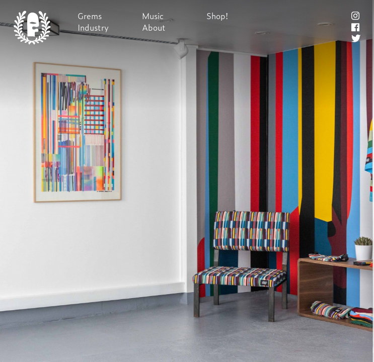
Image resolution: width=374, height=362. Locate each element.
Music (153, 16)
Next (187, 181)
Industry (93, 27)
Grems (90, 16)
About (154, 27)
